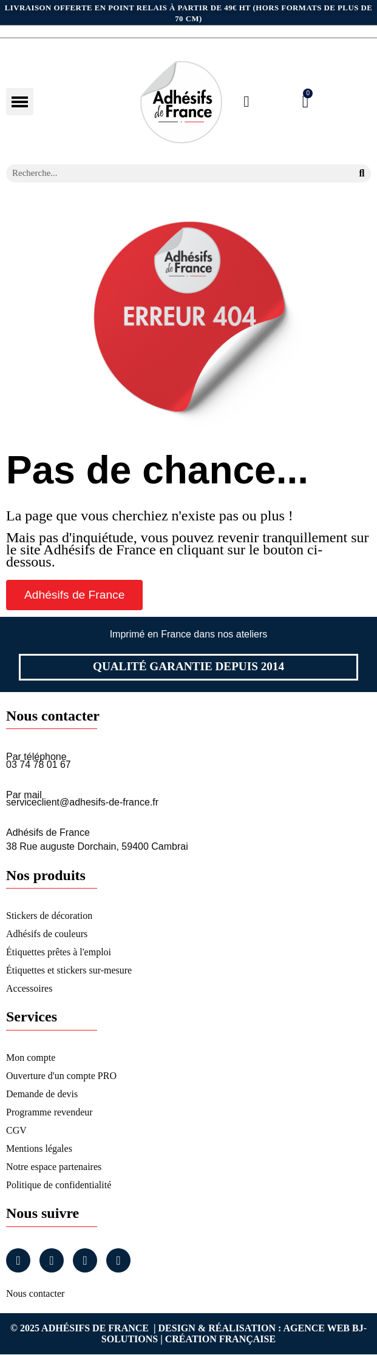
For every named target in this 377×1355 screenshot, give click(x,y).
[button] (74, 595)
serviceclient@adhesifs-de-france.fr (82, 802)
